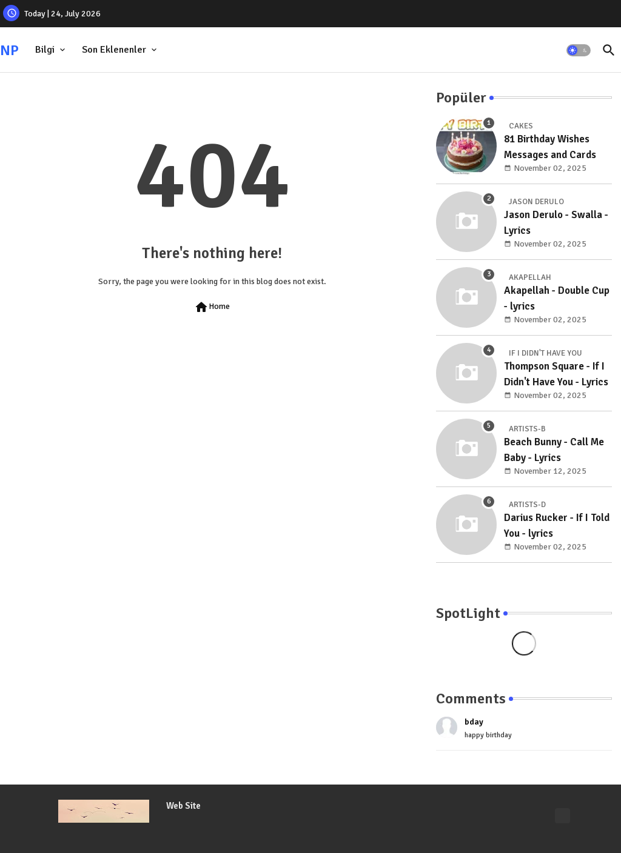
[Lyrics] (562, 815)
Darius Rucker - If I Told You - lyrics (556, 525)
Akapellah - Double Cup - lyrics (556, 298)
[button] (578, 50)
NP (9, 50)
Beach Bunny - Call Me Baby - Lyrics (554, 450)
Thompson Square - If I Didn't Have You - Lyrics (556, 374)
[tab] (51, 50)
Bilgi (45, 50)
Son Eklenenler (114, 50)
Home (212, 307)
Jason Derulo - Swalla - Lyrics (556, 222)
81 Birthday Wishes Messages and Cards (550, 147)
